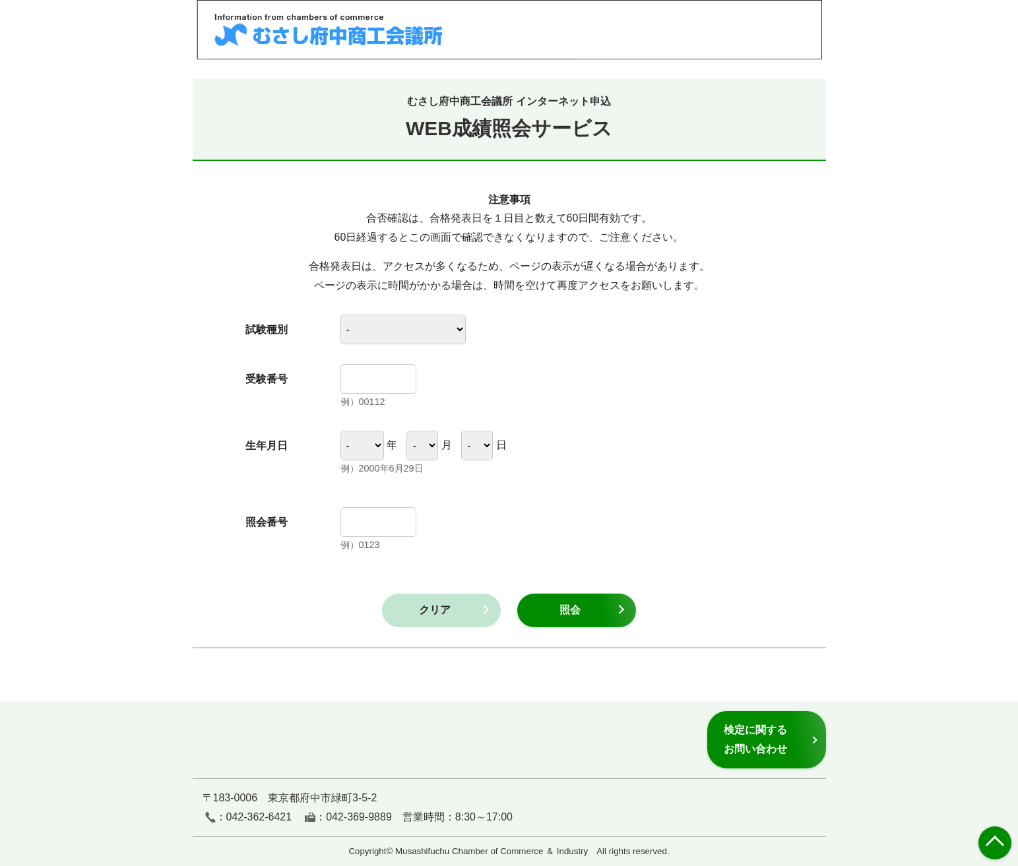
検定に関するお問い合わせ (755, 739)
